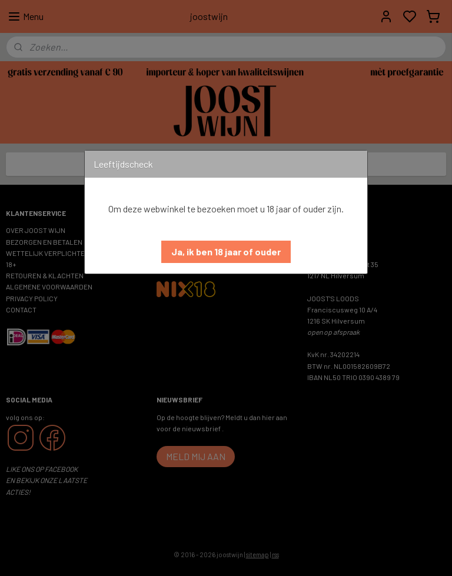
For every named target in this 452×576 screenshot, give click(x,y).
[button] (226, 252)
